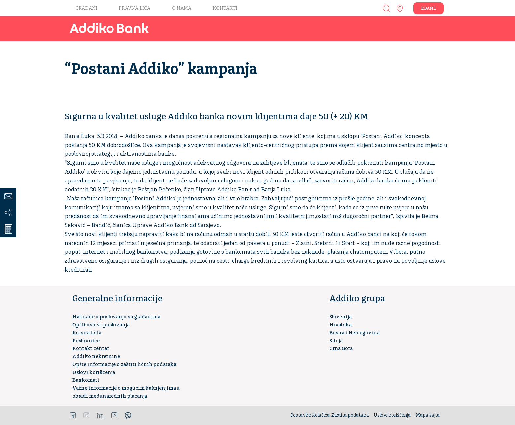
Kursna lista (86, 333)
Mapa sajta (428, 415)
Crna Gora (341, 348)
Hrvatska (340, 325)
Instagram (86, 415)
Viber (128, 415)
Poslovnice (86, 341)
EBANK (428, 8)
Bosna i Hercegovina (354, 333)
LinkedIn (100, 415)
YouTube (114, 415)
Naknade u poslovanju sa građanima (116, 317)
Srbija (336, 341)
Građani (86, 8)
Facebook (72, 415)
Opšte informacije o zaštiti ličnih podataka (124, 364)
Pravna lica (134, 8)
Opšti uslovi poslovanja (101, 325)
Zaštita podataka (350, 415)
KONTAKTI (225, 8)
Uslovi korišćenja (93, 372)
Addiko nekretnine (96, 356)
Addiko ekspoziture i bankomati (399, 8)
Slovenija (340, 317)
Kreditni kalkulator (8, 229)
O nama (181, 8)
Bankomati (85, 380)
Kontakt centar (90, 348)
